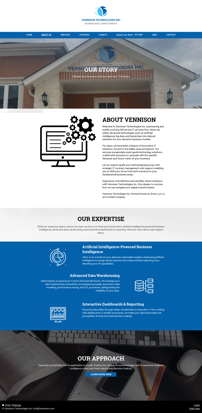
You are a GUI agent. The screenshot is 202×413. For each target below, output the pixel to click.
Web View (194, 408)
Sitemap (16, 405)
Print (6, 405)
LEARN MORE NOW (101, 374)
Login (197, 405)
